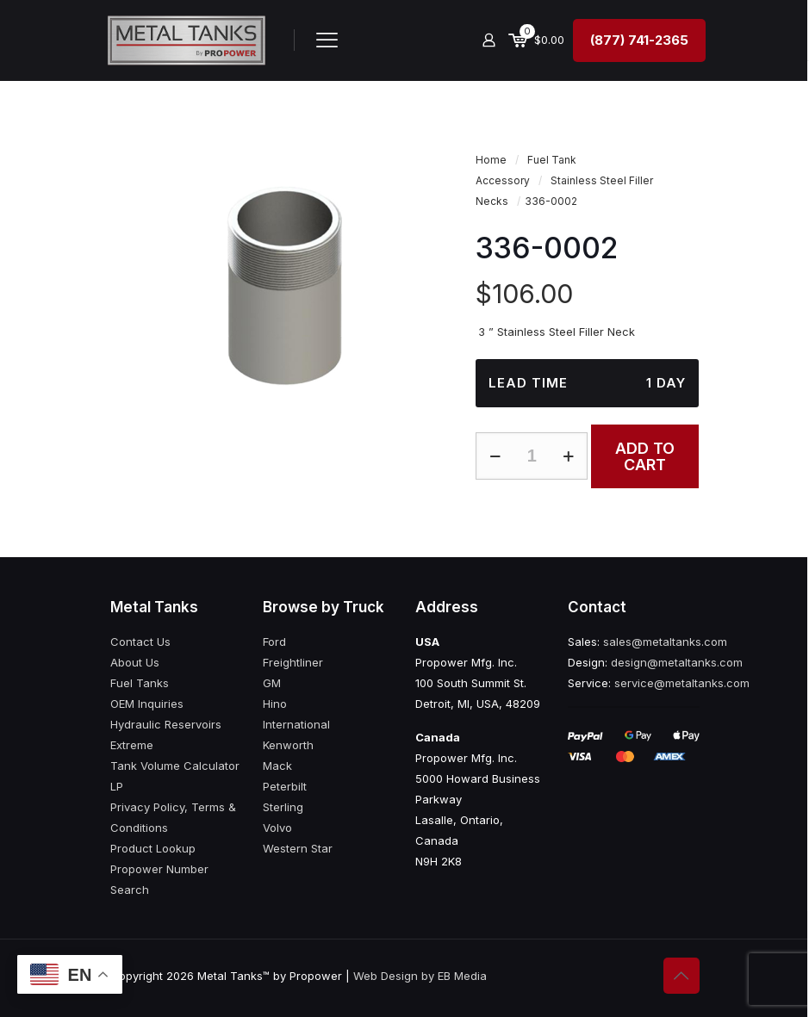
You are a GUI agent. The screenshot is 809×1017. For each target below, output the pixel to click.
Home (491, 159)
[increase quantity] (568, 456)
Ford (274, 641)
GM (272, 683)
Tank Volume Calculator (175, 765)
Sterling (283, 807)
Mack (277, 765)
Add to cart (645, 456)
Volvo (277, 827)
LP (116, 786)
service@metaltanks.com (682, 683)
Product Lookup (153, 848)
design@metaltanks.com (677, 662)
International (296, 724)
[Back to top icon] (681, 976)
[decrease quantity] (495, 456)
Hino (275, 703)
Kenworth (288, 745)
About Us (134, 662)
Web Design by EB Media (420, 976)
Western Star (298, 848)
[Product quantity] (532, 456)
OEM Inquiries (147, 703)
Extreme (131, 745)
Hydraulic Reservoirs (165, 724)
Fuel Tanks (139, 683)
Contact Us (140, 641)
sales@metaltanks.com (665, 641)
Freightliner (293, 662)
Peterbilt (285, 786)
